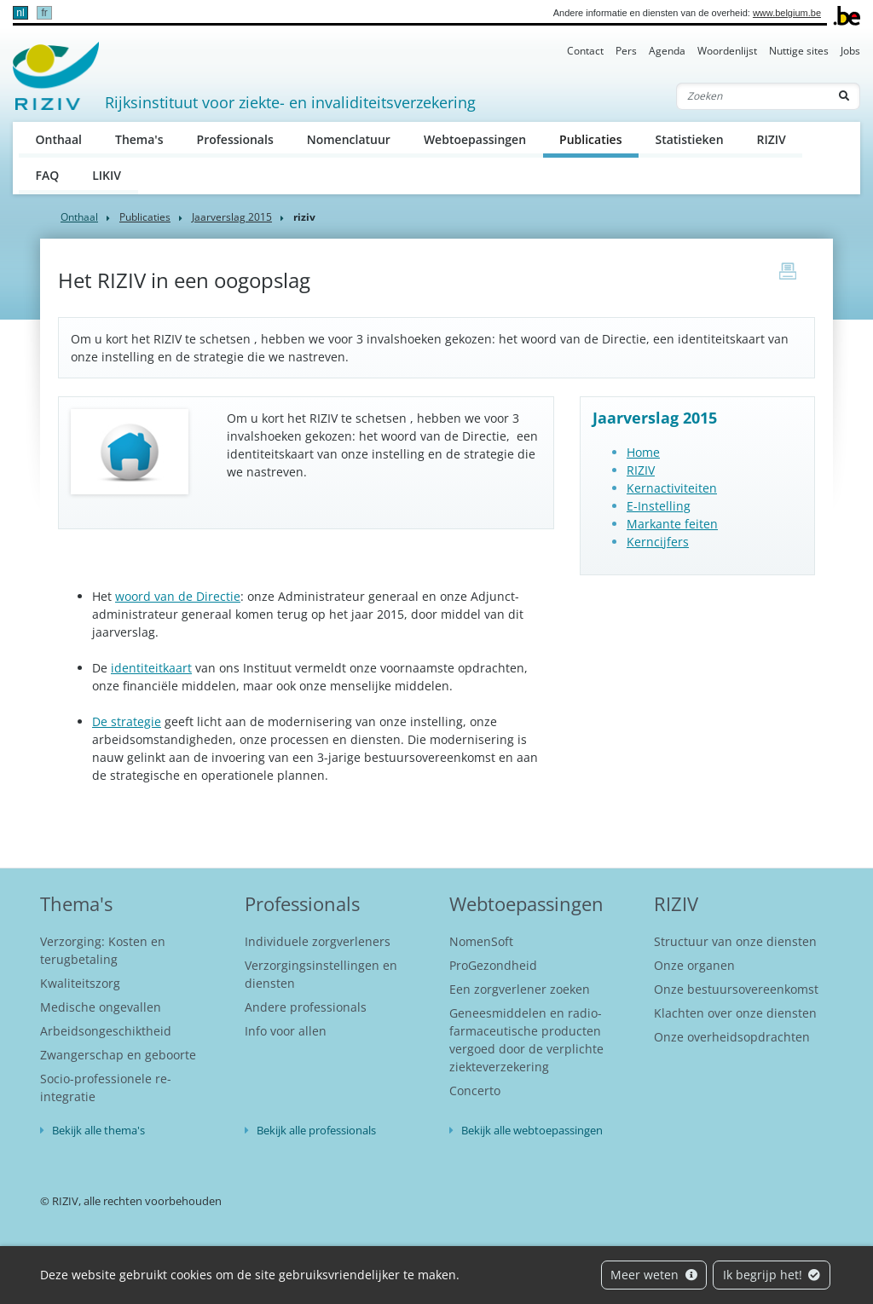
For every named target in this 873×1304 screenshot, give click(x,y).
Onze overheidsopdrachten (732, 1037)
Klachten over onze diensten (735, 1013)
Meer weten (653, 1274)
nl (20, 13)
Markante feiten (672, 524)
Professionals (235, 139)
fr (44, 13)
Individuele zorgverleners (317, 941)
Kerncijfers (658, 542)
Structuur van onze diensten (735, 941)
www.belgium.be (787, 13)
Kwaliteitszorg (80, 983)
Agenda (667, 50)
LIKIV (106, 175)
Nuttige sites (799, 50)
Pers (626, 50)
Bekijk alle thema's (98, 1130)
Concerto (474, 1090)
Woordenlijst (727, 50)
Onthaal (59, 139)
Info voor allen (286, 1031)
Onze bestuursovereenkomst (736, 989)
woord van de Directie (177, 596)
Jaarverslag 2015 (232, 217)
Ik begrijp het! (772, 1274)
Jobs (850, 50)
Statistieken (689, 139)
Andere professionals (306, 1007)
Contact (585, 50)
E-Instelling (659, 506)
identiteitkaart (151, 668)
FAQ (48, 175)
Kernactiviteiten (672, 488)
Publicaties (599, 138)
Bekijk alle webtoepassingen (532, 1130)
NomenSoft (481, 941)
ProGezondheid (493, 965)
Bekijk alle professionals (316, 1130)
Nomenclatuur (348, 139)
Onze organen (694, 965)
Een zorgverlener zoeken (519, 989)
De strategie (126, 721)
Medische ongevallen (100, 1007)
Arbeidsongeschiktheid (105, 1031)
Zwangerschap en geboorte (118, 1055)
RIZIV (771, 139)
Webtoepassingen (475, 139)
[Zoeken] (753, 96)
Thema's (139, 139)
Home (643, 452)
